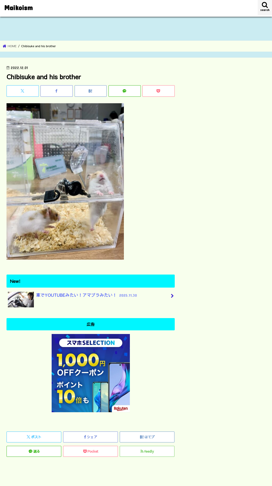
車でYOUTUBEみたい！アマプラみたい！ (73, 297)
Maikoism (18, 7)
